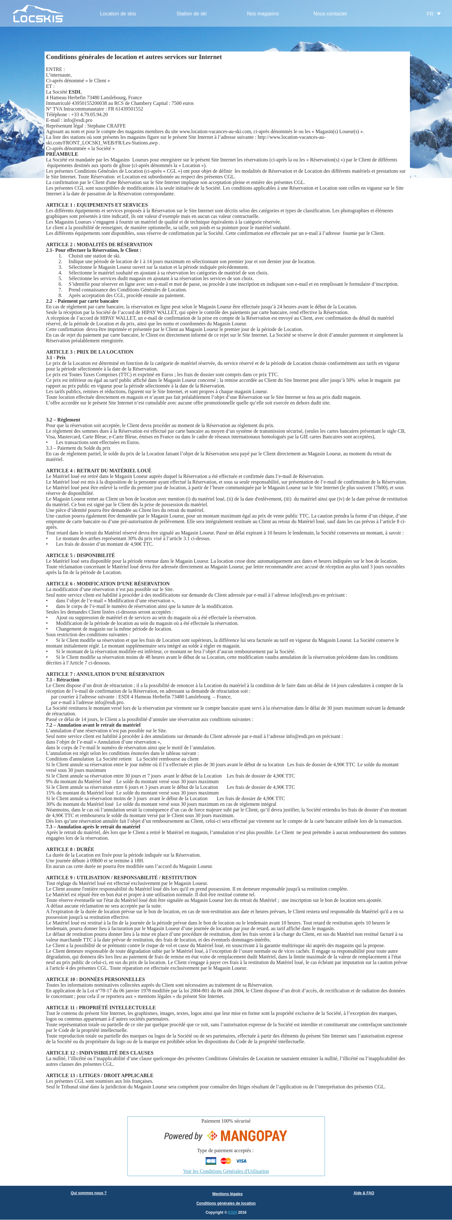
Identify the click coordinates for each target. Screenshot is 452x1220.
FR (430, 14)
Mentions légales (227, 1194)
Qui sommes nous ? (89, 1193)
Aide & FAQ (363, 1193)
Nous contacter (330, 13)
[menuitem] (118, 14)
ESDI (232, 1212)
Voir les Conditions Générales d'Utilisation (226, 1171)
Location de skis (118, 13)
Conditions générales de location (226, 1203)
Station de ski (191, 13)
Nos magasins (263, 13)
